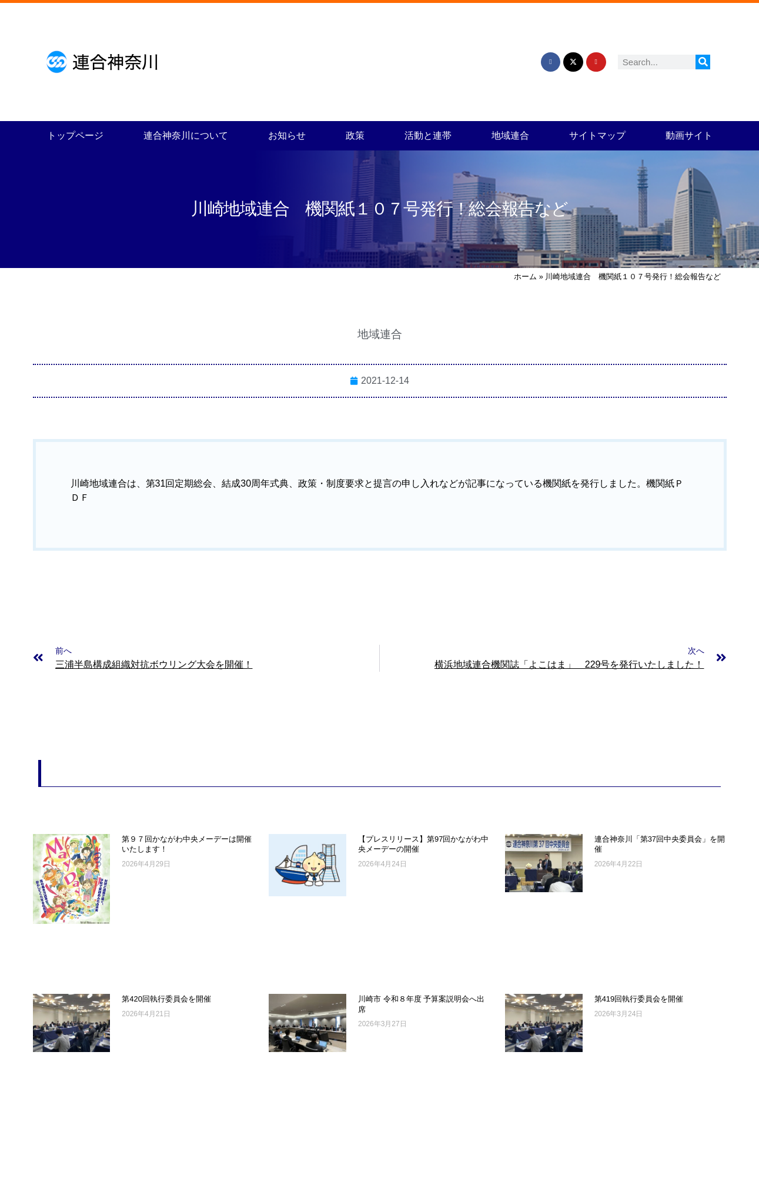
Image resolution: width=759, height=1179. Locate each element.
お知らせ (287, 135)
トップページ (75, 135)
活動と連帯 (428, 135)
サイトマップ (597, 135)
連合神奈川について (185, 135)
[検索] (703, 62)
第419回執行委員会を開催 (639, 998)
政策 (355, 135)
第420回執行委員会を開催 (166, 998)
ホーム (525, 276)
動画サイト (689, 135)
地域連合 (510, 135)
